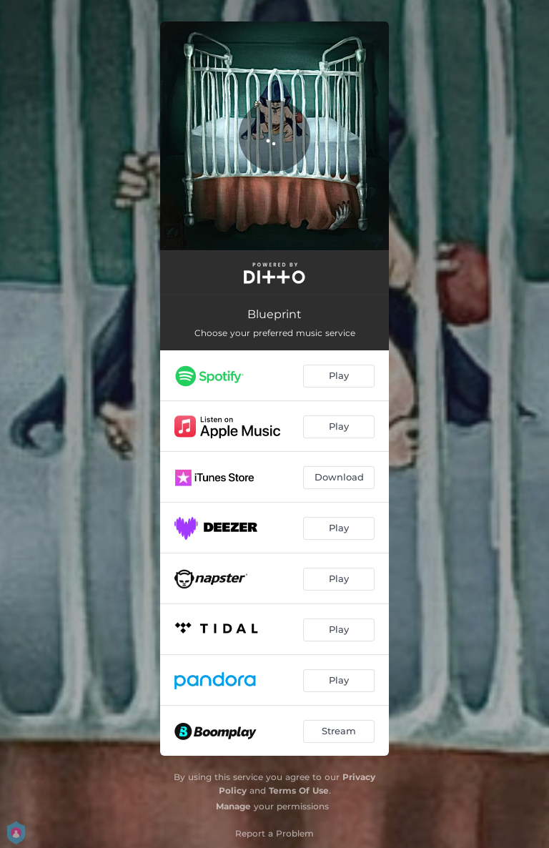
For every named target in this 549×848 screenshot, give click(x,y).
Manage (233, 806)
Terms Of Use (299, 790)
